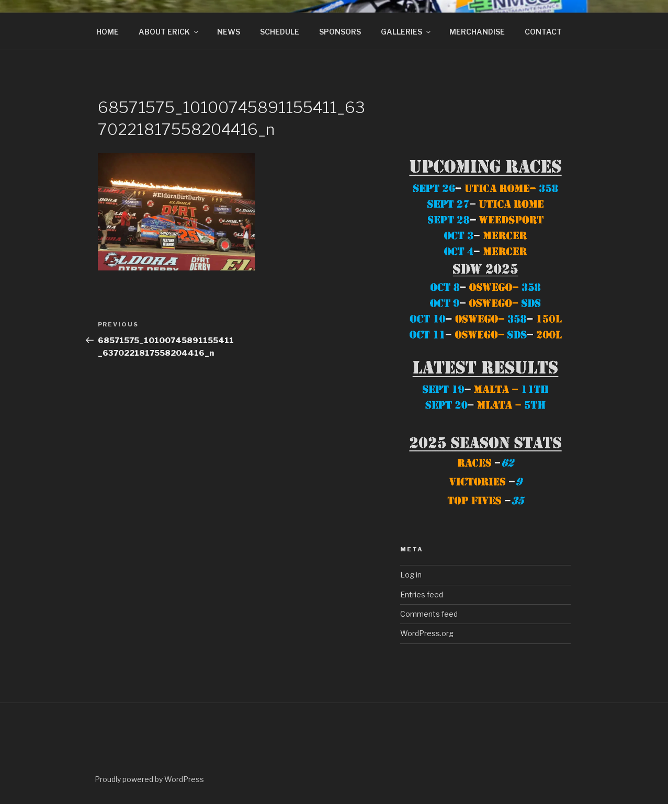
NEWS (228, 31)
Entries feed (421, 594)
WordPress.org (427, 633)
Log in (411, 574)
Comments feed (429, 613)
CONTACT (543, 31)
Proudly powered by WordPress (149, 779)
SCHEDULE (279, 31)
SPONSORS (340, 31)
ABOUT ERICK (169, 31)
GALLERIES (406, 31)
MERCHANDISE (477, 31)
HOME (107, 31)
